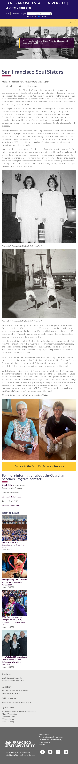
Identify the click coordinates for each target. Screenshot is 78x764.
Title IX (42, 745)
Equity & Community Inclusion (51, 737)
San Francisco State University (18, 752)
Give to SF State (8, 716)
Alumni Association (9, 714)
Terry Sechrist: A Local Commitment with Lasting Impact (13, 544)
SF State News (8, 719)
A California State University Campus (20, 755)
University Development (18, 7)
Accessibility (44, 734)
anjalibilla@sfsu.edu (11, 497)
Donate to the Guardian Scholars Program (39, 466)
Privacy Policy (44, 742)
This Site (43, 16)
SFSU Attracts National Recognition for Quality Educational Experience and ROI (13, 621)
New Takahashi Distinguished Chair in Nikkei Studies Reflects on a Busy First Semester (14, 661)
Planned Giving (8, 722)
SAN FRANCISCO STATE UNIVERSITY (36, 3)
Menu (72, 23)
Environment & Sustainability (50, 740)
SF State (31, 16)
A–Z (7, 14)
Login (23, 14)
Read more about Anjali (11, 505)
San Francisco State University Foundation (19, 711)
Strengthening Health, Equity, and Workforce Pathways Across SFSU (14, 582)
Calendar (15, 14)
